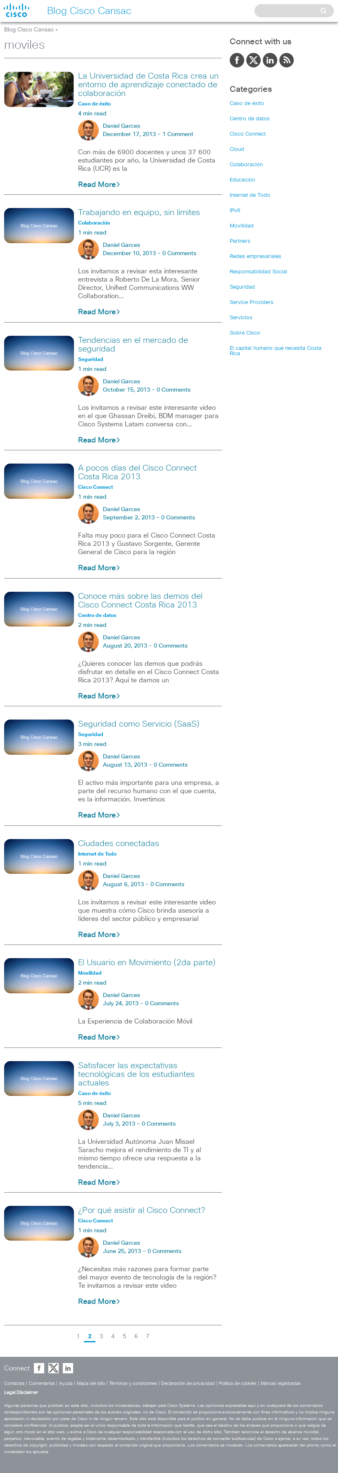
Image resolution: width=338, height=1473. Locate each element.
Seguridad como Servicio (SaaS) (139, 724)
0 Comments (179, 253)
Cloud (237, 149)
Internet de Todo (250, 195)
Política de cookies (238, 1383)
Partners (240, 241)
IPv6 (235, 210)
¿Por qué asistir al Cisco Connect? (141, 1210)
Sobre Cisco (245, 333)
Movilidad (242, 226)
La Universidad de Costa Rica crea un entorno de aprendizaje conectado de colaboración (148, 85)
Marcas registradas (281, 1383)
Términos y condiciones (133, 1383)
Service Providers (252, 302)
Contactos (14, 1383)
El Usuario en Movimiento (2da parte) (147, 963)
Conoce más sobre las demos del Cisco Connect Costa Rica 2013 (140, 600)
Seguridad (242, 287)
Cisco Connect (248, 134)
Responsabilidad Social (258, 272)
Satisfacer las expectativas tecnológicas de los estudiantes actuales (136, 1074)
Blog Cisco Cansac (29, 30)
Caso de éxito (247, 103)
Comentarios (42, 1383)
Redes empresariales (255, 256)
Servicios (241, 317)
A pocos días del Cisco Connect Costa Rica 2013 (137, 472)
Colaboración (246, 164)
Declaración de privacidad (188, 1383)
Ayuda (66, 1383)
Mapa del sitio (91, 1383)
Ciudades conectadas (118, 843)
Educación (242, 180)
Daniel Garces (121, 126)
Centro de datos (250, 119)
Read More (99, 185)
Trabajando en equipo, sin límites (139, 212)
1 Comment (177, 134)
